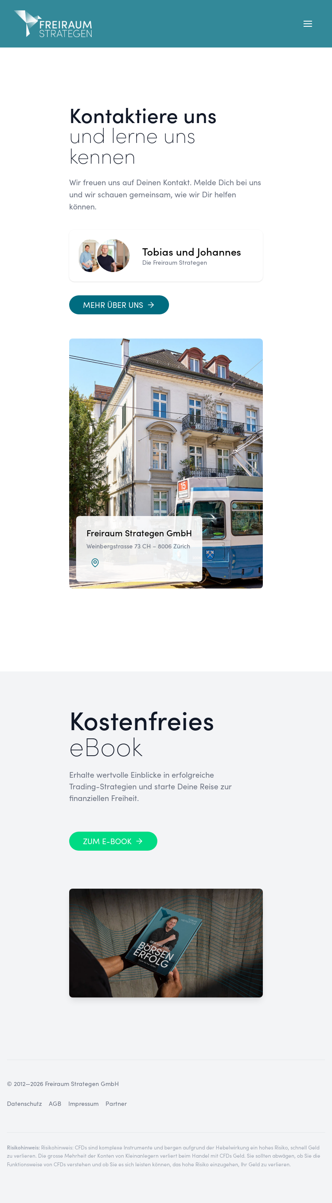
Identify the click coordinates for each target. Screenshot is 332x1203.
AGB (55, 1103)
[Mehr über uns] (119, 304)
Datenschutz (24, 1103)
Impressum (83, 1103)
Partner (116, 1103)
